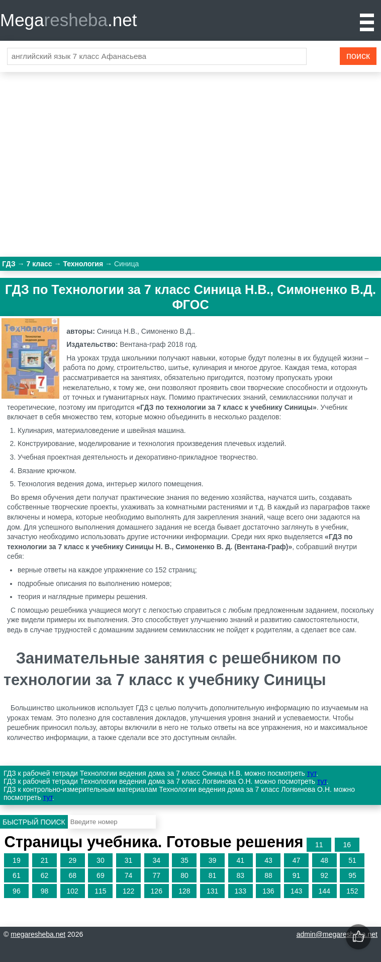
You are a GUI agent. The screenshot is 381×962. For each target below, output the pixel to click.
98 (45, 891)
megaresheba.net (38, 934)
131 (212, 891)
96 (17, 891)
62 (45, 875)
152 (352, 891)
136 (268, 891)
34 (156, 860)
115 (100, 891)
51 (352, 860)
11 (319, 845)
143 (296, 891)
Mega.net (68, 20)
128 (184, 891)
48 (324, 860)
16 (347, 845)
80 (184, 875)
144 (324, 891)
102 (72, 891)
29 (72, 860)
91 (297, 875)
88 (268, 875)
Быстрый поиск (34, 822)
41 (240, 860)
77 (156, 875)
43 (268, 860)
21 (45, 860)
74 (129, 875)
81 (213, 875)
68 (72, 875)
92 (324, 875)
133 (240, 891)
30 (101, 860)
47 (297, 860)
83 (240, 875)
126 (156, 891)
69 (101, 875)
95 (352, 875)
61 (17, 875)
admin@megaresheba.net (337, 934)
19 (17, 860)
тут (311, 773)
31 (129, 860)
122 (128, 891)
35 (184, 860)
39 (213, 860)
